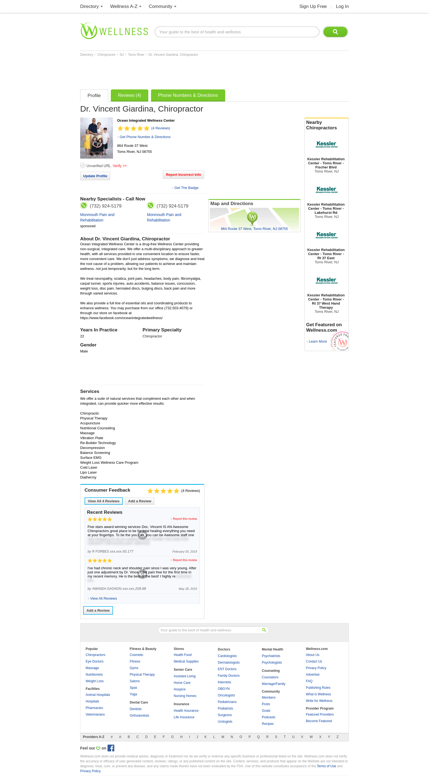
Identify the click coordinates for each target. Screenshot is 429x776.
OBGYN (224, 689)
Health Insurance (186, 711)
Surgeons (225, 715)
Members (269, 697)
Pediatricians (227, 702)
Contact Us (314, 661)
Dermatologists (229, 662)
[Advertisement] (179, 71)
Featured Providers (320, 714)
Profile (94, 95)
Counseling (271, 671)
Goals (266, 711)
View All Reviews (104, 501)
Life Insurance (184, 717)
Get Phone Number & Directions (145, 137)
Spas (133, 688)
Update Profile (95, 176)
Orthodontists (139, 715)
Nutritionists (94, 674)
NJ (122, 55)
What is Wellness (318, 694)
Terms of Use (326, 766)
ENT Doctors (227, 669)
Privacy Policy (316, 668)
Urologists (225, 722)
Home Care (182, 683)
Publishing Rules (318, 688)
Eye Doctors (94, 661)
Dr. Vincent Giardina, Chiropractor (173, 55)
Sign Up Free (313, 6)
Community (160, 6)
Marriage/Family (273, 684)
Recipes (268, 724)
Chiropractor (106, 55)
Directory (89, 6)
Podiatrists (225, 708)
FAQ (309, 681)
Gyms (134, 668)
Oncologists (226, 695)
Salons (135, 681)
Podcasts (268, 717)
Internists (224, 682)
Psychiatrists (271, 656)
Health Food (183, 655)
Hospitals (92, 701)
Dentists (135, 709)
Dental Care (139, 702)
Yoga (133, 694)
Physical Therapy (142, 674)
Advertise (313, 674)
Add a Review (139, 501)
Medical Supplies (186, 661)
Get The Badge (186, 188)
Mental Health (272, 649)
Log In (342, 6)
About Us (312, 655)
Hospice (179, 689)
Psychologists (272, 662)
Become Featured (319, 721)
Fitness (135, 661)
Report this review (185, 518)
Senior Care (183, 670)
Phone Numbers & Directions (188, 95)
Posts (266, 704)
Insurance (181, 704)
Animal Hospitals (98, 695)
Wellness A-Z (124, 6)
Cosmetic (136, 655)
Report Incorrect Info (183, 175)
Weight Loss (95, 681)
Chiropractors (95, 655)
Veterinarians (95, 714)
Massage (92, 668)
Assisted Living (185, 676)
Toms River (136, 55)
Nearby (326, 125)
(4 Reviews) (160, 128)
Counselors (270, 677)
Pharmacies (94, 708)
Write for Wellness (319, 701)
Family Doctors (229, 676)
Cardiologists (227, 656)
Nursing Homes (185, 696)
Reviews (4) (129, 95)
